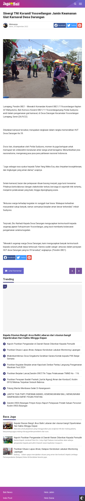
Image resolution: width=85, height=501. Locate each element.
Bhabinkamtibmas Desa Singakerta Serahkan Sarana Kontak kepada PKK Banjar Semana (43, 357)
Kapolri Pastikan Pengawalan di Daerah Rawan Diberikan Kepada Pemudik (41, 344)
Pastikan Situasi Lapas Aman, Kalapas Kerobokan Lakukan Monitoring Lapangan (43, 350)
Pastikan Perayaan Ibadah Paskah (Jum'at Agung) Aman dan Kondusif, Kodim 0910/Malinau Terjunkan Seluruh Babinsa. (42, 380)
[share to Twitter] (71, 25)
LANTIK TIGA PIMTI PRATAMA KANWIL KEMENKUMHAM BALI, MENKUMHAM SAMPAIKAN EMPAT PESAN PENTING (43, 395)
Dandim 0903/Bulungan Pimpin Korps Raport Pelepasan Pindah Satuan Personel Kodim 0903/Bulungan (44, 404)
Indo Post (7, 498)
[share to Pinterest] (79, 25)
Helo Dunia (49, 498)
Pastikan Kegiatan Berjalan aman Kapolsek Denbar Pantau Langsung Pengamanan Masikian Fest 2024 (44, 366)
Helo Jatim (49, 492)
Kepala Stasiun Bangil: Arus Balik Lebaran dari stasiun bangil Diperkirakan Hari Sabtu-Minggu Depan (37, 336)
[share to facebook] (60, 25)
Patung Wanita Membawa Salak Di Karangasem (28, 388)
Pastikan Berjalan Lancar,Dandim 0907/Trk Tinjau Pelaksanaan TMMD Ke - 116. (43, 373)
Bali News (7, 492)
